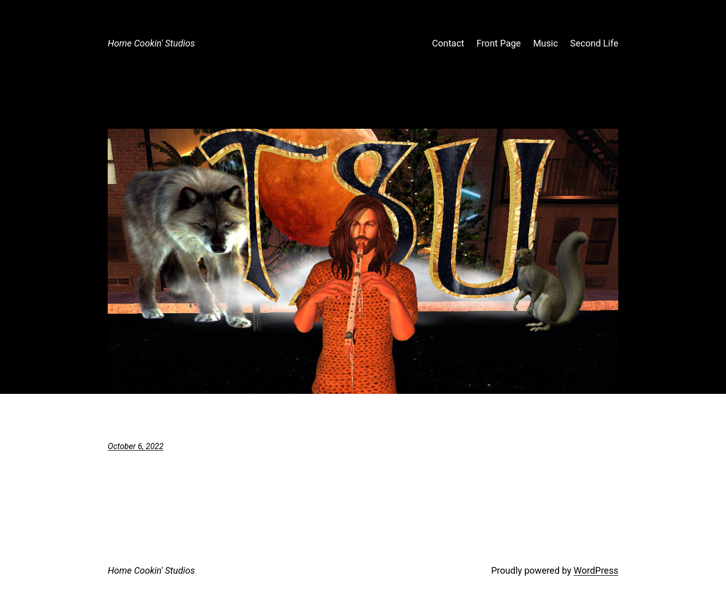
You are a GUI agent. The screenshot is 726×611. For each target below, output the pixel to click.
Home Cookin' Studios (151, 43)
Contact (448, 43)
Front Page (498, 43)
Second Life (594, 43)
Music (545, 43)
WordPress (596, 570)
